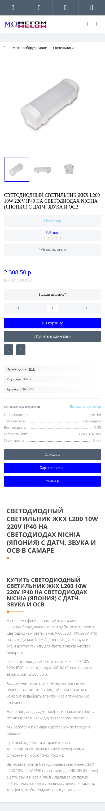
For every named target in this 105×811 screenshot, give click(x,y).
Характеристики (52, 468)
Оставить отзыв (53, 250)
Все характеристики (85, 406)
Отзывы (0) (52, 481)
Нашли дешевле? (52, 294)
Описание (52, 455)
